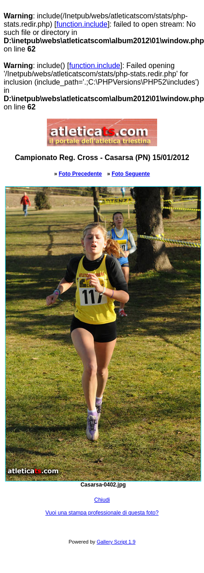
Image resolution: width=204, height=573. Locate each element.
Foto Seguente (131, 174)
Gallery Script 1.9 (115, 541)
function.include (82, 24)
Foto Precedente (80, 174)
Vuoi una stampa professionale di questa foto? (102, 513)
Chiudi (102, 500)
